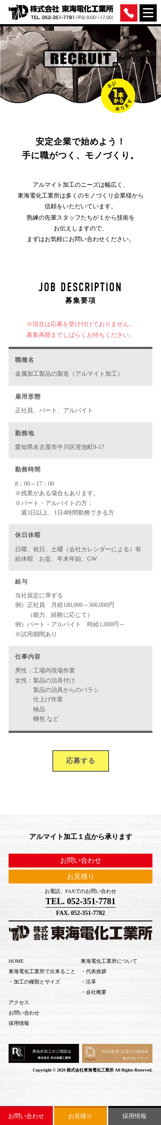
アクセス (19, 1002)
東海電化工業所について (109, 961)
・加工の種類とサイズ (34, 982)
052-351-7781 (91, 901)
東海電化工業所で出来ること (42, 971)
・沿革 (88, 982)
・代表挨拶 (93, 971)
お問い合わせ (26, 1116)
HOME (16, 961)
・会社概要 (93, 992)
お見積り (80, 1116)
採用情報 (134, 1116)
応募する (80, 760)
